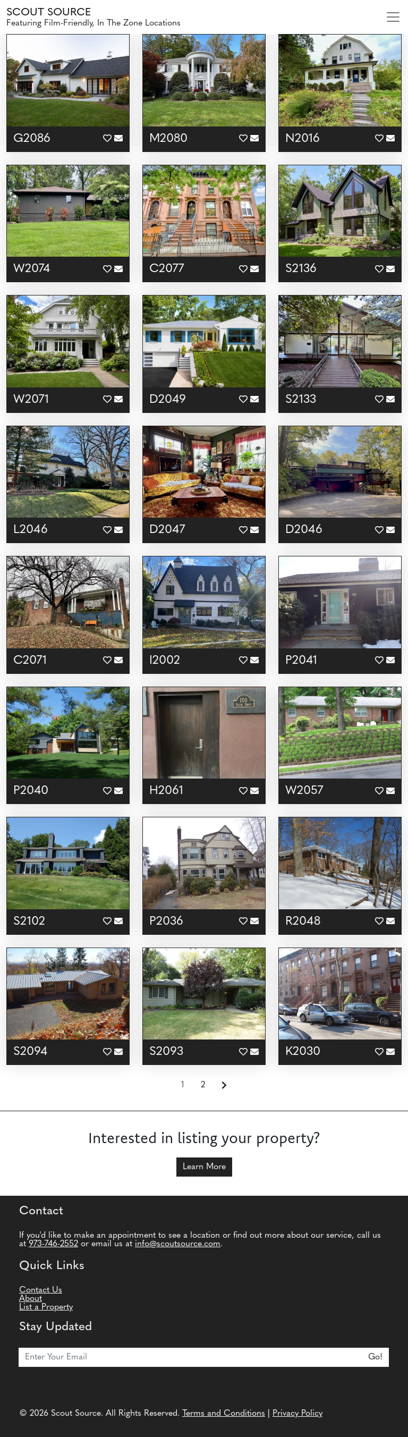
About (30, 1299)
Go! (375, 1357)
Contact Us (40, 1290)
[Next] (224, 1086)
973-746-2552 (53, 1244)
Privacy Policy (297, 1413)
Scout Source (48, 12)
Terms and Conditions (223, 1413)
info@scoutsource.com (177, 1244)
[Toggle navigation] (393, 17)
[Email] (190, 1357)
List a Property (46, 1307)
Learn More (204, 1167)
